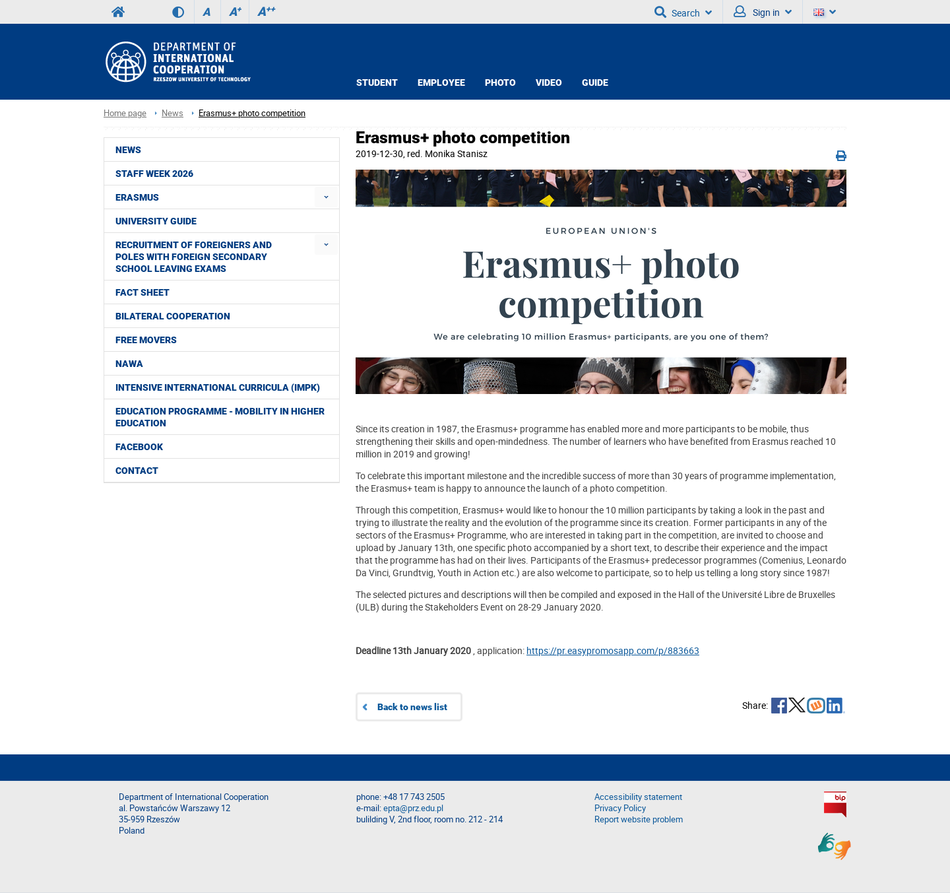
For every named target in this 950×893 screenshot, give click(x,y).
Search (683, 12)
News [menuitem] (128, 150)
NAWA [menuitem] (129, 363)
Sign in (763, 12)
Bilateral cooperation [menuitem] (172, 316)
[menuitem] (326, 197)
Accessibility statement (638, 797)
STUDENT (377, 82)
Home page (125, 113)
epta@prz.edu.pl (413, 808)
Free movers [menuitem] (146, 340)
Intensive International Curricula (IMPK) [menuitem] (217, 387)
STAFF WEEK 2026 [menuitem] (154, 173)
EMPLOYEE (441, 82)
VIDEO (549, 82)
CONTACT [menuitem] (136, 470)
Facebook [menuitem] (139, 447)
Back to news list (412, 707)
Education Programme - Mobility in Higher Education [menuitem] (220, 417)
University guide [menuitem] (156, 221)
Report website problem (638, 819)
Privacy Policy (620, 808)
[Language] (824, 12)
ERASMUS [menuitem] (137, 197)
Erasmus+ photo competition (252, 113)
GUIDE (595, 82)
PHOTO (500, 82)
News (172, 113)
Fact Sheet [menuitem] (142, 292)
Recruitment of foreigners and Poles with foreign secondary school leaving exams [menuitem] (193, 257)
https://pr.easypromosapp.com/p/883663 (612, 650)
